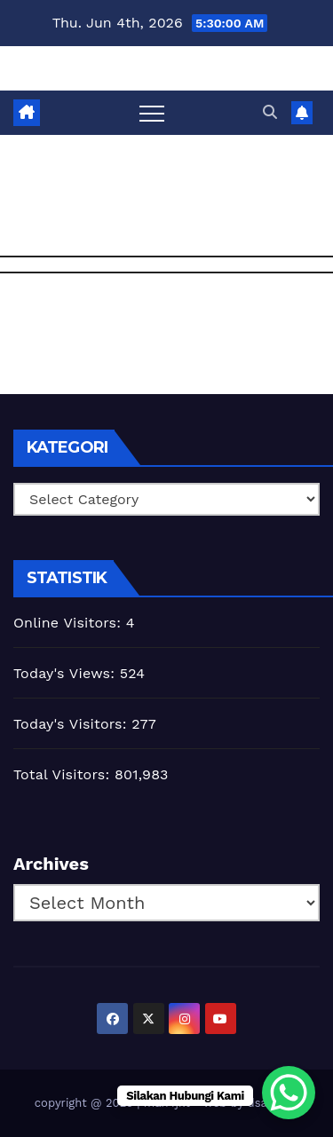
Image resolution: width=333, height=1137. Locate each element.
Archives (51, 863)
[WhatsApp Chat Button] (288, 1092)
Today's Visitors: (72, 723)
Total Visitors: (64, 774)
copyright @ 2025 (86, 1102)
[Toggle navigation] (152, 113)
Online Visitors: (69, 622)
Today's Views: (66, 673)
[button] (270, 112)
